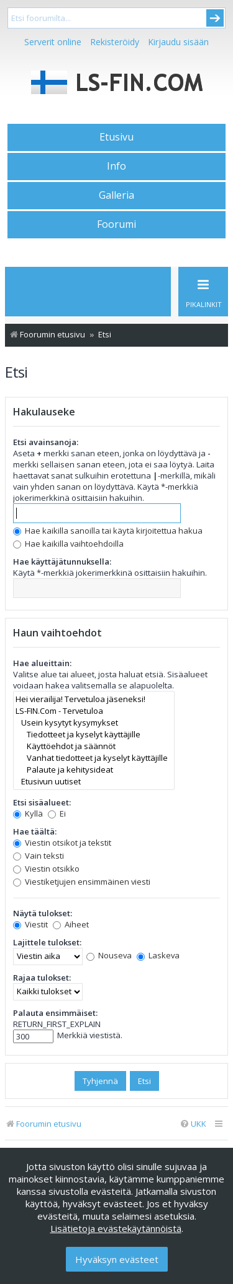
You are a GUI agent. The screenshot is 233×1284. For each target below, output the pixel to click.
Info (116, 166)
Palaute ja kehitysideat (93, 770)
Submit (215, 18)
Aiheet (71, 924)
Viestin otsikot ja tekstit (62, 842)
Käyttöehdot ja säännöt (93, 746)
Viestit (30, 924)
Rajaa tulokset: (42, 977)
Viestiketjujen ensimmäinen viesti (81, 881)
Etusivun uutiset (93, 781)
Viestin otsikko (46, 868)
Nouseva (109, 955)
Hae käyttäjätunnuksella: (62, 561)
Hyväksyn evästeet (116, 1259)
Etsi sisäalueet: (42, 802)
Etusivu (116, 137)
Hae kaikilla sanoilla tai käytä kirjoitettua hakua (108, 530)
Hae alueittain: (42, 663)
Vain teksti (38, 855)
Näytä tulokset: (42, 913)
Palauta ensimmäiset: (55, 1012)
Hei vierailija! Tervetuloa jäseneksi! (93, 699)
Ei (57, 813)
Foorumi (116, 224)
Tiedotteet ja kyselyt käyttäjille (93, 734)
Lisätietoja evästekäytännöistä (115, 1228)
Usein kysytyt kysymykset (93, 723)
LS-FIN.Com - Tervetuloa (93, 711)
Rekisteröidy (114, 42)
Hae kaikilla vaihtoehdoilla (68, 543)
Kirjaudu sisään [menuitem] (178, 42)
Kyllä (28, 813)
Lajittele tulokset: (47, 942)
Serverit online (52, 42)
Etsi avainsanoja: (45, 442)
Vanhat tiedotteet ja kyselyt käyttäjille (93, 758)
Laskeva (158, 955)
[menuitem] (193, 1124)
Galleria (116, 195)
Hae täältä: (35, 831)
